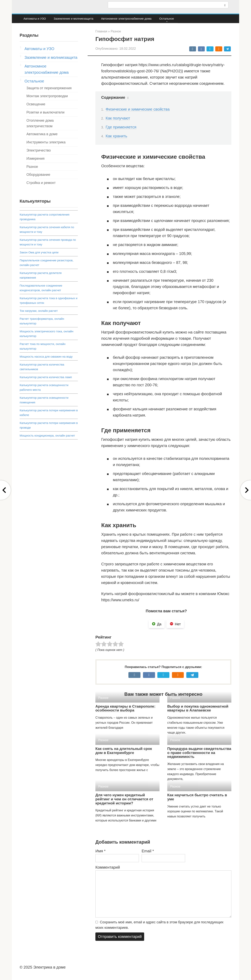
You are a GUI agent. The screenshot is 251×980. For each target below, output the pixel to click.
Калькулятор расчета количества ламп (46, 377)
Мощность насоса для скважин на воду (46, 356)
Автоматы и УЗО (35, 18)
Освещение (35, 104)
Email (148, 851)
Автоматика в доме (42, 134)
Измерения (35, 158)
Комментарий (107, 867)
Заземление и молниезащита (73, 18)
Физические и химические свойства (138, 109)
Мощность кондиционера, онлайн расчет (47, 435)
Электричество (38, 150)
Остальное (166, 18)
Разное (32, 167)
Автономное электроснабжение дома (126, 18)
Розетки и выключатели (45, 112)
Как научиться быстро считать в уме (197, 797)
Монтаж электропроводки (47, 96)
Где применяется (121, 127)
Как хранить (116, 136)
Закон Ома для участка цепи (39, 252)
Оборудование (38, 175)
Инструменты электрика (45, 142)
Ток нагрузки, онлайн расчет (39, 310)
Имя (100, 851)
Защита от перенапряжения (49, 88)
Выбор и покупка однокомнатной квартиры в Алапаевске (197, 708)
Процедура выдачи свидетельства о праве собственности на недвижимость (199, 753)
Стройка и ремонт (41, 183)
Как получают (118, 118)
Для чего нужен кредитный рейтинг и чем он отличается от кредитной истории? (124, 799)
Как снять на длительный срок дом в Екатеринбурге (123, 751)
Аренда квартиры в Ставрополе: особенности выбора (125, 708)
